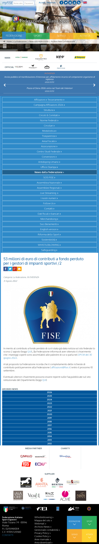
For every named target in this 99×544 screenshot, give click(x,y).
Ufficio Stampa (48, 166)
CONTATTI (7, 534)
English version (48, 229)
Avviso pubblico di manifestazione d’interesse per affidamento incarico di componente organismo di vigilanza (49, 78)
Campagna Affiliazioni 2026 (48, 104)
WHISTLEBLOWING (48, 244)
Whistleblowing (43, 517)
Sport (38, 35)
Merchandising (48, 218)
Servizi (61, 35)
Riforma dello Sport (48, 234)
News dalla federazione (48, 172)
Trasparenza (48, 135)
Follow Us (48, 203)
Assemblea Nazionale (48, 182)
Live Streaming (48, 192)
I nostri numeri (48, 198)
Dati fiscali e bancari (48, 213)
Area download (42, 542)
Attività (85, 35)
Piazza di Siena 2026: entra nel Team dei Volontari (50, 88)
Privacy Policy (41, 532)
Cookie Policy (41, 536)
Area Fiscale (48, 141)
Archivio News (42, 526)
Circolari (48, 125)
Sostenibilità (48, 239)
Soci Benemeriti (48, 223)
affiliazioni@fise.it (60, 367)
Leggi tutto (49, 82)
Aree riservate (41, 539)
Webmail (39, 523)
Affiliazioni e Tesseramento (48, 99)
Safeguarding (48, 249)
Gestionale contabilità (46, 529)
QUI (29, 351)
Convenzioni (48, 156)
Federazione (14, 35)
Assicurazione (48, 146)
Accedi (42, 2)
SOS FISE (48, 177)
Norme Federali (48, 120)
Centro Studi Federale (48, 151)
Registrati (51, 2)
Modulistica (48, 130)
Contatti (48, 208)
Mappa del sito (42, 520)
